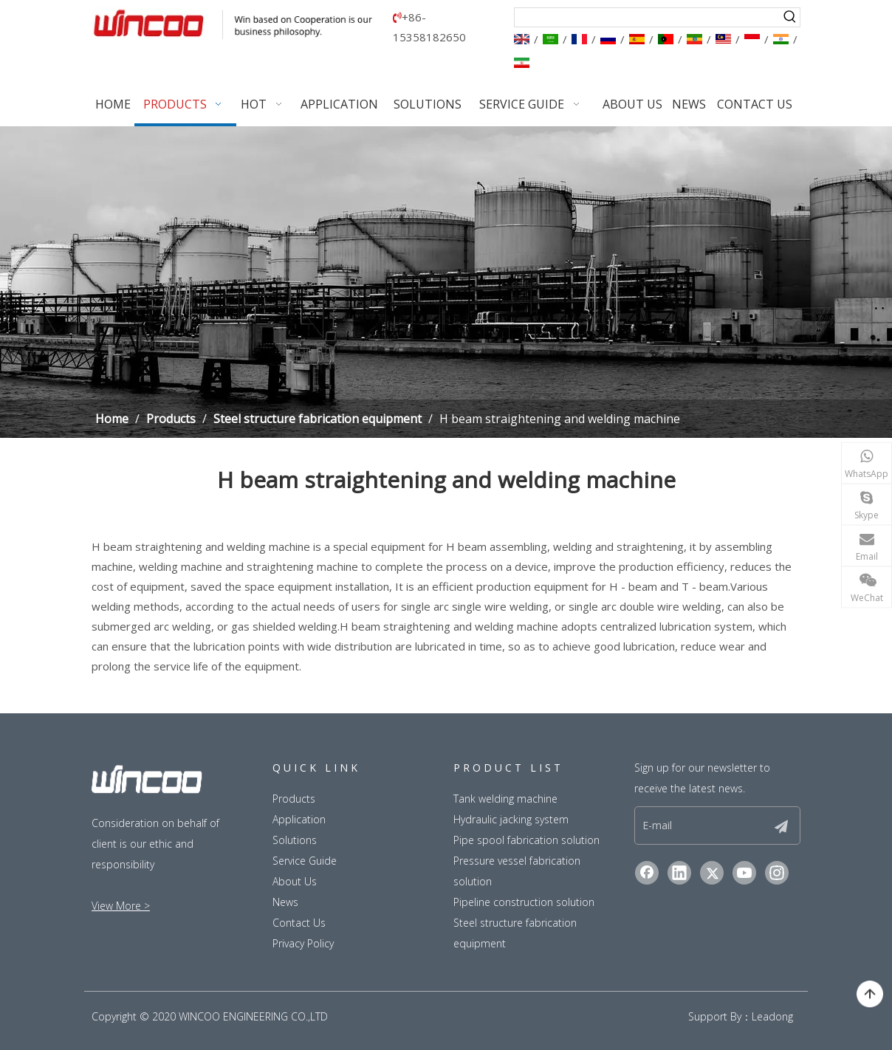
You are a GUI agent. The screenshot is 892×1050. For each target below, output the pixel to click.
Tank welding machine (505, 799)
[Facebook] (647, 873)
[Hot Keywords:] (790, 17)
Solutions (294, 840)
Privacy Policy (303, 943)
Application (299, 819)
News (285, 902)
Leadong (772, 1016)
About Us (294, 881)
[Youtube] (744, 873)
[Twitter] (712, 873)
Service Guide (304, 861)
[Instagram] (777, 873)
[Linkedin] (679, 873)
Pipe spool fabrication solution (526, 840)
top (870, 995)
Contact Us (299, 923)
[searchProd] (648, 17)
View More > (121, 906)
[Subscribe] (781, 825)
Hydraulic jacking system (511, 819)
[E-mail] (700, 825)
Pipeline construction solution (523, 902)
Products (293, 799)
